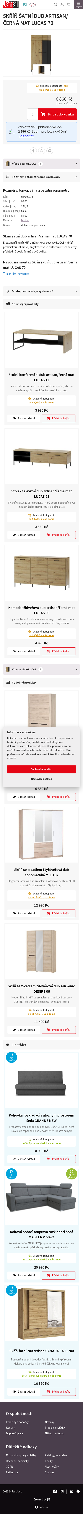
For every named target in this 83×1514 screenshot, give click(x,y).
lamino (25, 220)
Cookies (49, 1472)
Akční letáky (52, 1466)
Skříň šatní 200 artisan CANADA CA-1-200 (41, 1350)
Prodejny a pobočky (17, 1422)
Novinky (49, 1422)
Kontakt (10, 1427)
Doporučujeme (14, 1433)
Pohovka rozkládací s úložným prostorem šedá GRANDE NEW (41, 1118)
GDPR (9, 1466)
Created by (42, 1499)
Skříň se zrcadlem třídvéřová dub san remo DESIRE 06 (41, 989)
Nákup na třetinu (54, 1433)
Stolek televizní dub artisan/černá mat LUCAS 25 (41, 494)
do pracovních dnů (41, 1143)
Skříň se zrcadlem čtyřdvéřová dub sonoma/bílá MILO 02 (41, 872)
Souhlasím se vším (41, 769)
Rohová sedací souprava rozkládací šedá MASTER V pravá (41, 1234)
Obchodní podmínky (17, 1461)
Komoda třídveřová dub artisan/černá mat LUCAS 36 (41, 610)
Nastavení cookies (41, 779)
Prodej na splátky (55, 1427)
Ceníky (49, 1461)
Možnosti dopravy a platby (21, 1455)
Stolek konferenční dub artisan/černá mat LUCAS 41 (41, 377)
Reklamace (12, 1472)
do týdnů (41, 402)
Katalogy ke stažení (56, 1455)
